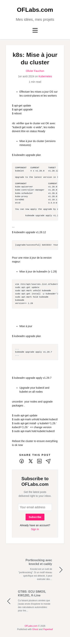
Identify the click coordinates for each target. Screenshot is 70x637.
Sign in (35, 529)
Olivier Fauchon (35, 70)
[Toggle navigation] (35, 30)
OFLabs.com (35, 9)
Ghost (35, 629)
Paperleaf (48, 629)
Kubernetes (45, 76)
